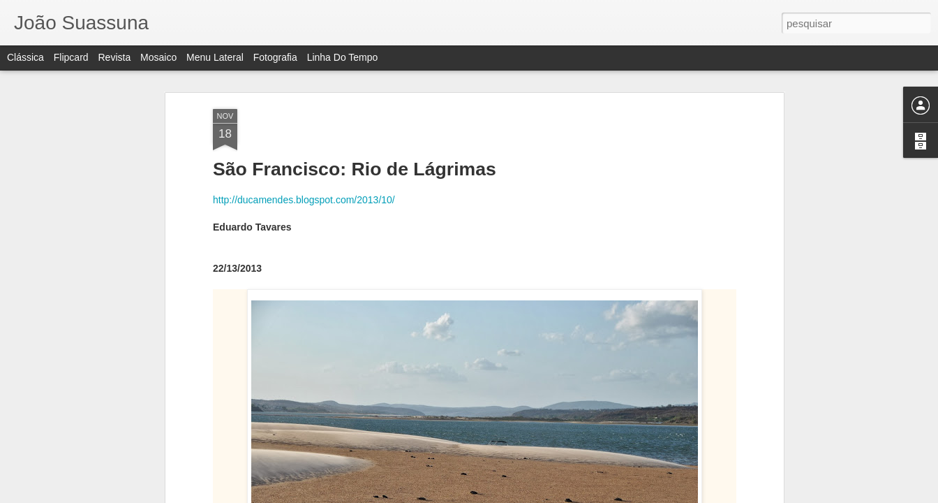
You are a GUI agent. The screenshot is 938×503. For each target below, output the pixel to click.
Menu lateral (215, 57)
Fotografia (275, 57)
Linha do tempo (342, 57)
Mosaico (158, 57)
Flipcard (71, 57)
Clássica (25, 57)
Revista (114, 57)
